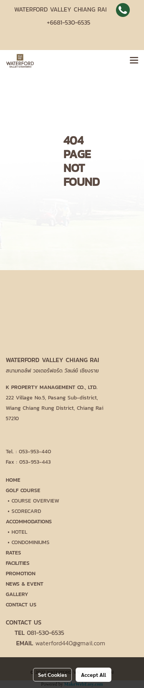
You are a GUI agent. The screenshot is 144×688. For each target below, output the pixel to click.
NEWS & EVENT (24, 584)
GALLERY (17, 594)
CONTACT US (21, 605)
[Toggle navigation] (134, 60)
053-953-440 (35, 452)
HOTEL (19, 532)
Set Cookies (52, 674)
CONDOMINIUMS (31, 542)
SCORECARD (26, 511)
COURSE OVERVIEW (35, 501)
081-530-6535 (45, 632)
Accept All (93, 674)
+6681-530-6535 (68, 22)
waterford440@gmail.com (70, 643)
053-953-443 (35, 462)
